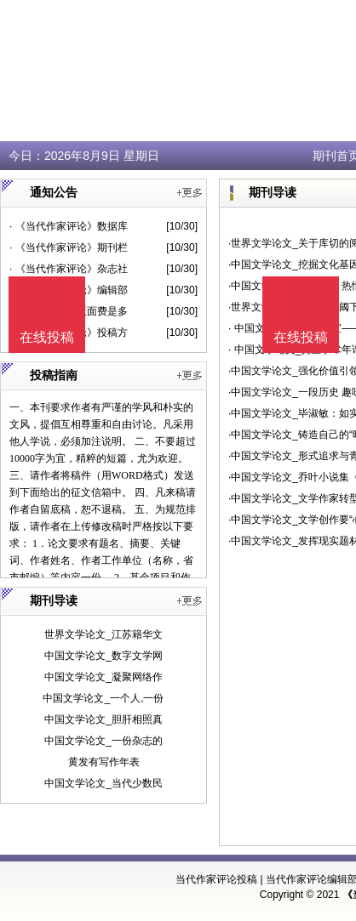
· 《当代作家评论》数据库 (68, 226)
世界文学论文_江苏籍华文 (103, 634)
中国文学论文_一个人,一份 (103, 698)
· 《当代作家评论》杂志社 (68, 269)
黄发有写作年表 (104, 762)
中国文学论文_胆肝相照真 (103, 719)
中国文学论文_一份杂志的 (103, 741)
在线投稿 (300, 337)
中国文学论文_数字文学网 (103, 656)
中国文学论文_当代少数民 (103, 783)
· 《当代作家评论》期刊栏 (68, 247)
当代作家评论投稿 (216, 879)
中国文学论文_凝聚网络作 (103, 677)
